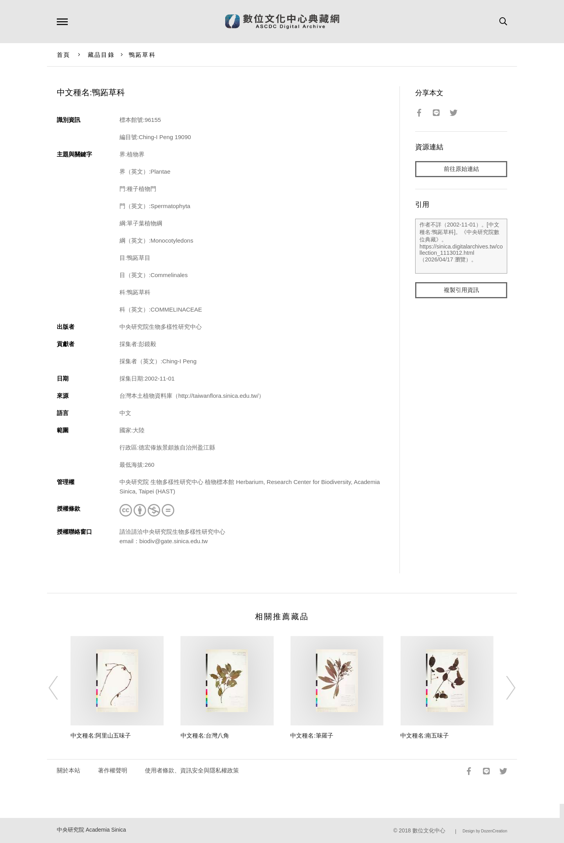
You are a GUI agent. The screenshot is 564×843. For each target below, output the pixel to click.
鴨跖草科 (142, 54)
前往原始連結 (461, 169)
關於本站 (68, 770)
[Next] (503, 687)
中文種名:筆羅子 (311, 735)
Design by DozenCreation (485, 831)
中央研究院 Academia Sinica (91, 830)
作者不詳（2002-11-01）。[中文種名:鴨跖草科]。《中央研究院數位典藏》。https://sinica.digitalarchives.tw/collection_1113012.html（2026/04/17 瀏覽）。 (461, 246)
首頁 (63, 54)
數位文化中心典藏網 (282, 21)
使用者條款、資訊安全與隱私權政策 (192, 770)
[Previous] (60, 687)
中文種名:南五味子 (424, 735)
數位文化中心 (428, 831)
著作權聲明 (112, 770)
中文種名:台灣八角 (205, 735)
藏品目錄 (101, 54)
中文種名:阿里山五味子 (100, 735)
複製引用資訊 (461, 290)
